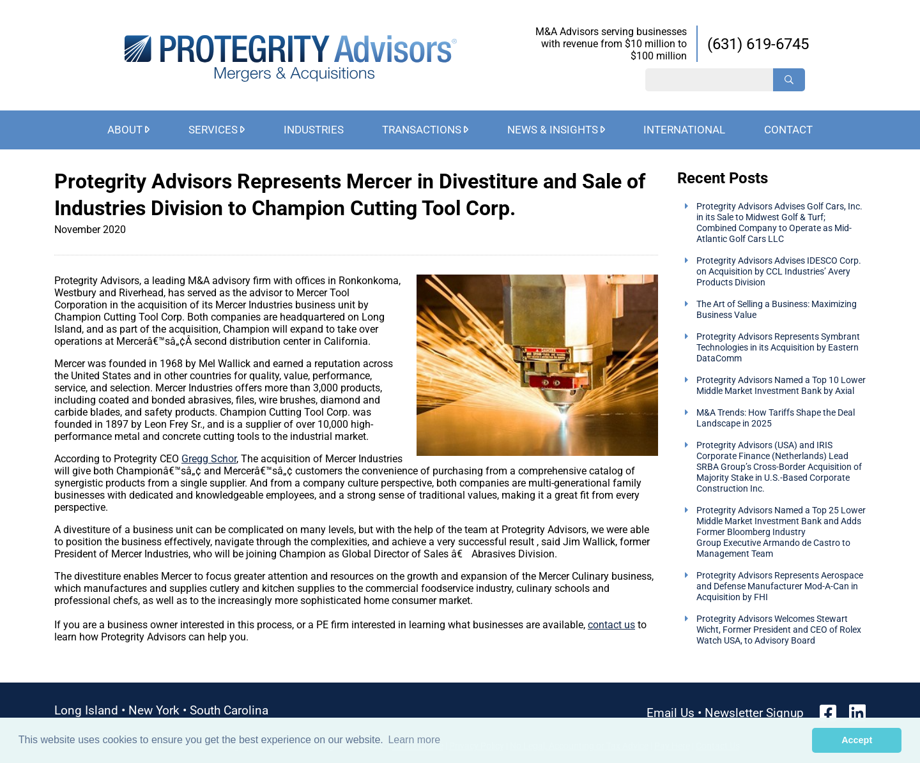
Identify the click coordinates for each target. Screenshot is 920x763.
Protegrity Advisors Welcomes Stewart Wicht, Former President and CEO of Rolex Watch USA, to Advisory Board (778, 630)
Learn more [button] (414, 739)
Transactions (421, 129)
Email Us (670, 713)
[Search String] (709, 79)
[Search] (789, 79)
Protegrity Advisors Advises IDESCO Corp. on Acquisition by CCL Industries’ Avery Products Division (778, 271)
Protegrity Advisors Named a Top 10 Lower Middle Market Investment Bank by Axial (781, 386)
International (684, 129)
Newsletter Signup (754, 713)
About (124, 129)
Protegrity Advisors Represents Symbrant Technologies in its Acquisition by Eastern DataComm (778, 347)
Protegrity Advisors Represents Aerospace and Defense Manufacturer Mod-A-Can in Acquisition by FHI (779, 586)
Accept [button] (856, 740)
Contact (788, 129)
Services (213, 129)
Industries (314, 129)
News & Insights (552, 129)
